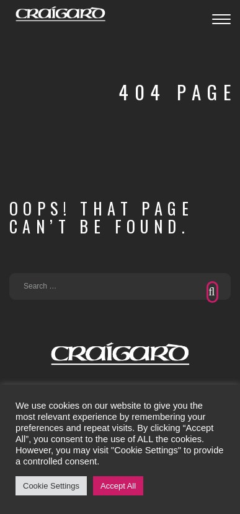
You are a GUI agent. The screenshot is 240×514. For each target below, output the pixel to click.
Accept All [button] (118, 485)
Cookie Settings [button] (51, 485)
